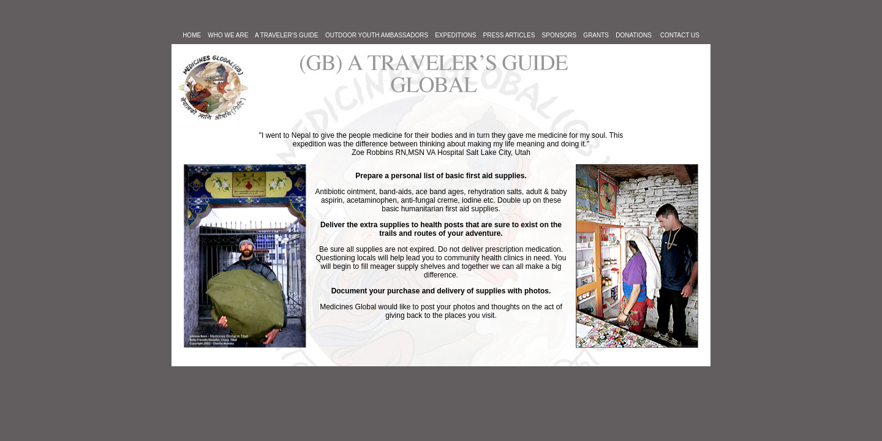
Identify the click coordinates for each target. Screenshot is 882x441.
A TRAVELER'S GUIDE (290, 35)
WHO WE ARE (228, 35)
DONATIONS (634, 35)
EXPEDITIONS (455, 35)
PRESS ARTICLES (509, 35)
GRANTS (596, 35)
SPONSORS (559, 35)
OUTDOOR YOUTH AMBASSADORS (376, 35)
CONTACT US (679, 35)
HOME (192, 35)
